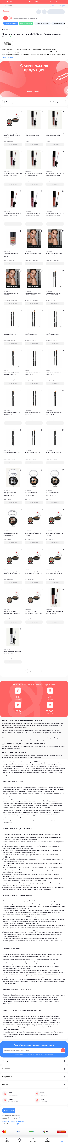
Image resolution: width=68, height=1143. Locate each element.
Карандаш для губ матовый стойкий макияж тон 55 (53, 333)
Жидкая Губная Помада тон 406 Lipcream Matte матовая (13, 174)
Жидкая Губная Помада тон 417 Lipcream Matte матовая (33, 214)
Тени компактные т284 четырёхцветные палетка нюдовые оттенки (11, 533)
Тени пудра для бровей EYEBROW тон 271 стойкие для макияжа (54, 573)
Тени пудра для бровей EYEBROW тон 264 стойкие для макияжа (33, 573)
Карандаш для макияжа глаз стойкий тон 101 (33, 373)
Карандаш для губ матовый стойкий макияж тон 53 (32, 333)
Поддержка (9, 1111)
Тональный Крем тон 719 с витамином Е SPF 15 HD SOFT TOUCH (11, 255)
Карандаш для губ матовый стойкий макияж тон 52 (11, 333)
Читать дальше (7, 57)
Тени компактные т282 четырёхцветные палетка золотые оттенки (32, 493)
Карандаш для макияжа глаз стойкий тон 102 (12, 453)
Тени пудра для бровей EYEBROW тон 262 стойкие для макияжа (54, 533)
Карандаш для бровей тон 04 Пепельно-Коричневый (33, 293)
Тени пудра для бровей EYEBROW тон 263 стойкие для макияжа (12, 573)
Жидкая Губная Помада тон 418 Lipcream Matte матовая (55, 214)
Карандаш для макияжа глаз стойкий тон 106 (12, 413)
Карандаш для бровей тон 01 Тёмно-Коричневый (33, 254)
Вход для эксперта (58, 6)
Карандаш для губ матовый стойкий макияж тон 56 (11, 373)
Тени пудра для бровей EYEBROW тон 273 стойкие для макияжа (33, 613)
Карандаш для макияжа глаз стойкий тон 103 (33, 453)
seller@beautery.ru (9, 1124)
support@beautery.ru (10, 1118)
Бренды (10, 29)
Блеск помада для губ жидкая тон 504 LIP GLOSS (54, 612)
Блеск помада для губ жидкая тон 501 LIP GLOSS (12, 652)
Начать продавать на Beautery (13, 1121)
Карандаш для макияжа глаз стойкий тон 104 (54, 453)
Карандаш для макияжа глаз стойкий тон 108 (54, 413)
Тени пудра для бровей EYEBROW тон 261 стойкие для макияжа (33, 533)
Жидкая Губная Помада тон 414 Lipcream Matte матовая (55, 174)
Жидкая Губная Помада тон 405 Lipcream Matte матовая (55, 134)
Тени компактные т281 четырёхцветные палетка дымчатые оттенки (11, 493)
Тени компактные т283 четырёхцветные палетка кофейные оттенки (53, 493)
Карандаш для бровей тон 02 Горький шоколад (54, 254)
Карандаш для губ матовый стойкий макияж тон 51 (53, 293)
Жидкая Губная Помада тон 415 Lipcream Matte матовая (12, 214)
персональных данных (47, 1054)
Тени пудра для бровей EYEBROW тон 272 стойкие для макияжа (12, 613)
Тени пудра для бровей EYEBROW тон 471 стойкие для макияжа (12, 135)
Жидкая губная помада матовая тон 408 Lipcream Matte (34, 174)
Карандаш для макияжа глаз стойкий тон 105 (54, 373)
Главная (4, 29)
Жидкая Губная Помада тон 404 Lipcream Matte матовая (34, 134)
